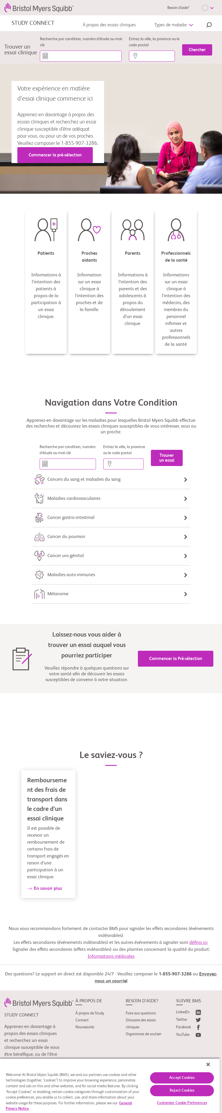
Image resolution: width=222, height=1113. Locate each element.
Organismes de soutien (143, 1034)
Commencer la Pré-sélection (175, 659)
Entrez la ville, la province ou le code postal (154, 42)
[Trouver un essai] (167, 458)
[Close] (208, 1064)
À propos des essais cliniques (109, 25)
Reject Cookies (182, 1090)
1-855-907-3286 (175, 974)
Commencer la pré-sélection (55, 155)
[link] (38, 1002)
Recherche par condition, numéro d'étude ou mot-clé (81, 42)
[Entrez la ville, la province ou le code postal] (152, 56)
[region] (110, 1085)
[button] (209, 26)
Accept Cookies (182, 1078)
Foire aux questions (141, 1013)
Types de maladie (170, 25)
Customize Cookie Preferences (182, 1103)
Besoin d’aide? (178, 8)
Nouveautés (84, 1027)
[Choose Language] (207, 8)
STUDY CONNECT (33, 23)
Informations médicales (111, 956)
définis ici (198, 942)
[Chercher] (197, 50)
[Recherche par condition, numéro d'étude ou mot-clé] (81, 56)
